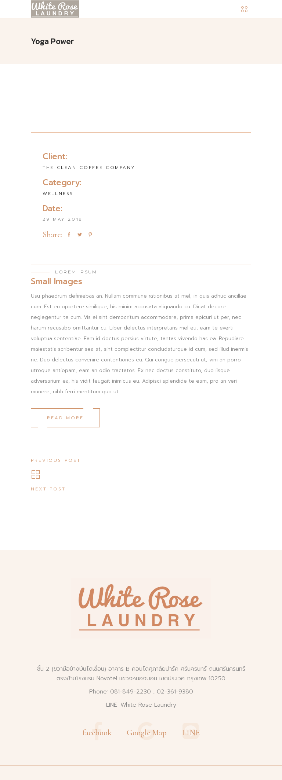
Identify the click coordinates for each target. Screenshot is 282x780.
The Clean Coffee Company (89, 167)
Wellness (58, 193)
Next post (48, 489)
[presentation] (47, 101)
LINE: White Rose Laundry (141, 704)
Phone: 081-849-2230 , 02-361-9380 (141, 691)
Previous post (55, 460)
